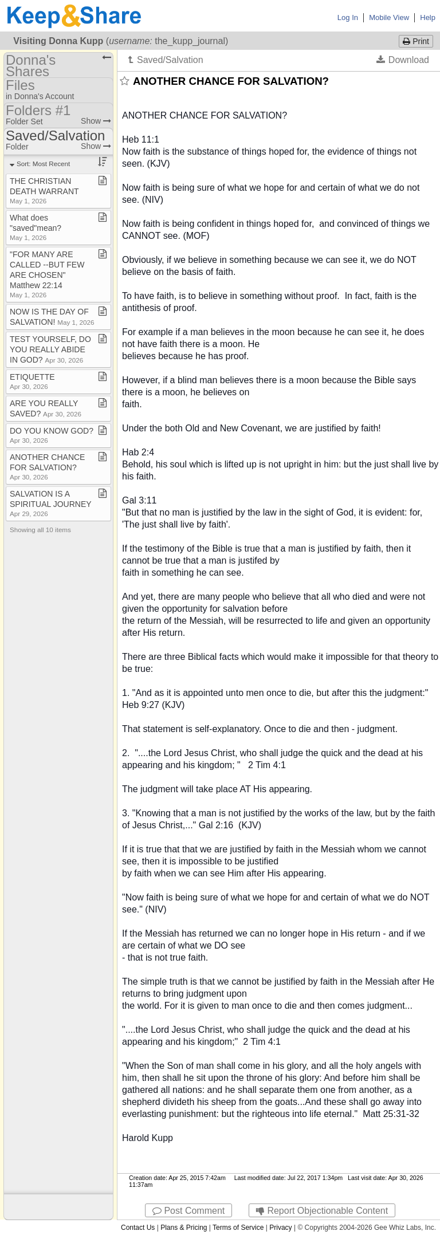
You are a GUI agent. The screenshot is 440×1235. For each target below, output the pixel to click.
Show (96, 120)
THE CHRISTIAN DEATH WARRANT (44, 190)
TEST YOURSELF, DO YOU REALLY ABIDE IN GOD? (50, 349)
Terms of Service (238, 1228)
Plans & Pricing (183, 1228)
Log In (347, 17)
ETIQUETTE (32, 381)
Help (427, 17)
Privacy (280, 1228)
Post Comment (188, 1211)
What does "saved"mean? (35, 227)
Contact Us (138, 1228)
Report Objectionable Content (322, 1211)
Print (416, 41)
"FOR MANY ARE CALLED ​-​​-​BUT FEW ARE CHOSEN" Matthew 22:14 (47, 274)
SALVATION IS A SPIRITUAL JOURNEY (50, 503)
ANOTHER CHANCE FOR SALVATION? (47, 467)
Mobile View (389, 17)
